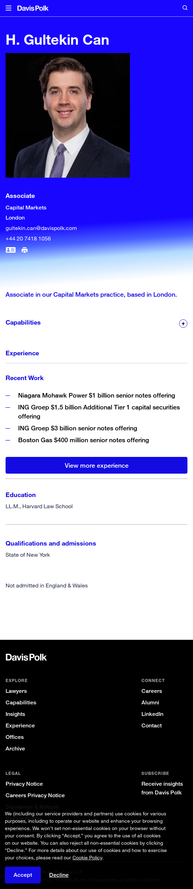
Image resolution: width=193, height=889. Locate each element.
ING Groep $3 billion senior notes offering (77, 428)
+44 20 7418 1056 (28, 238)
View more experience (97, 465)
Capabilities (21, 702)
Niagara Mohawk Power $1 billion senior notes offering (96, 395)
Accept (23, 875)
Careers (151, 691)
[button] (8, 8)
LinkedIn (152, 714)
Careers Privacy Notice (35, 795)
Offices (15, 737)
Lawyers (16, 691)
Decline (59, 875)
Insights (15, 714)
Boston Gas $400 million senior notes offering (83, 440)
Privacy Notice (24, 783)
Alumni (150, 702)
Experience (20, 725)
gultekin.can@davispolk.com (41, 227)
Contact (151, 725)
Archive (15, 748)
